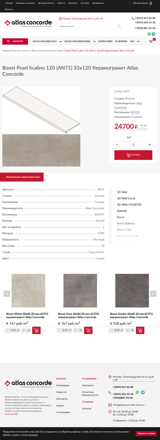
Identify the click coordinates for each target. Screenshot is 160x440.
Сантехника (63, 414)
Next (153, 295)
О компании (89, 380)
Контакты (62, 400)
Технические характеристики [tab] (26, 177)
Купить (133, 155)
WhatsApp (137, 394)
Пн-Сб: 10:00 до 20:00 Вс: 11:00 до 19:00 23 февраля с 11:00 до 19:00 (129, 417)
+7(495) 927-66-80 (145, 18)
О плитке (87, 403)
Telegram (143, 394)
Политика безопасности (90, 395)
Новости (61, 393)
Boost (60, 51)
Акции (60, 407)
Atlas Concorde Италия (43, 51)
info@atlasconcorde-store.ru (129, 406)
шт (129, 137)
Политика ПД (11, 416)
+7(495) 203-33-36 (145, 22)
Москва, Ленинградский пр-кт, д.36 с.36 (82, 19)
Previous (7, 295)
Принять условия (146, 433)
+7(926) (145, 28)
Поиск (119, 26)
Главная (6, 51)
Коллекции (62, 387)
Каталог (61, 380)
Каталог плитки (21, 51)
